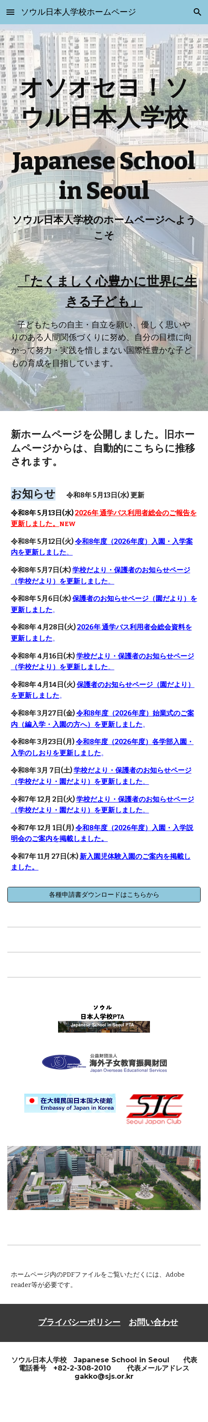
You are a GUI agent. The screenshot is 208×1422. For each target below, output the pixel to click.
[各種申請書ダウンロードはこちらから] (104, 894)
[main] (104, 162)
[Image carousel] (104, 1183)
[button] (10, 12)
